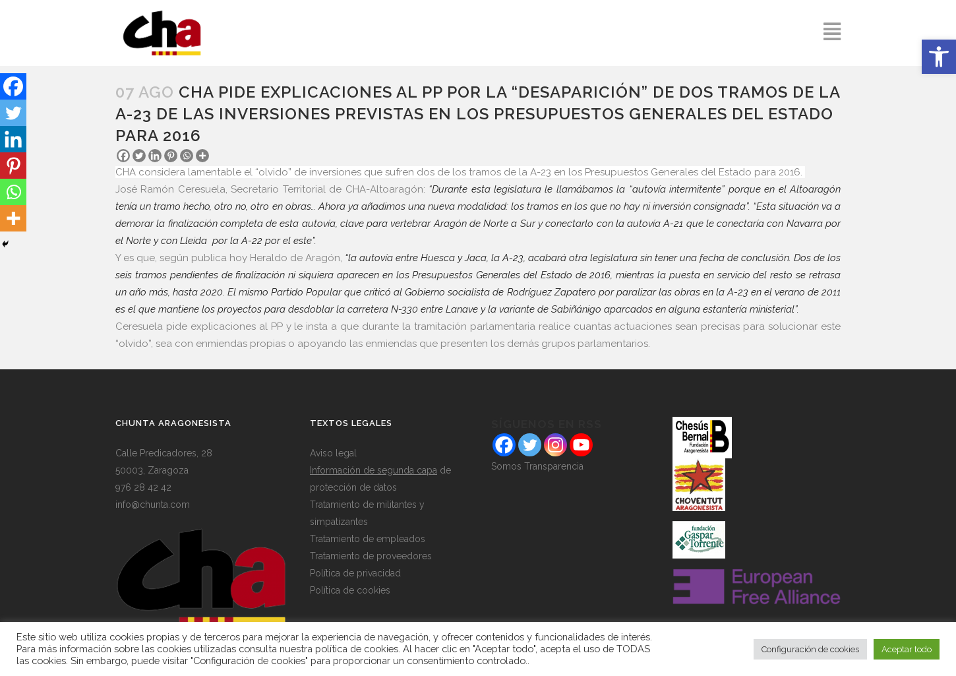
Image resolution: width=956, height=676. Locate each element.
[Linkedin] (155, 155)
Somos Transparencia (537, 466)
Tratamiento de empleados (367, 539)
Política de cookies (350, 590)
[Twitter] (139, 155)
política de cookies (356, 648)
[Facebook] (123, 155)
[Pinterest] (170, 155)
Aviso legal (333, 453)
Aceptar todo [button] (906, 649)
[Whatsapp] (186, 155)
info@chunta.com (152, 504)
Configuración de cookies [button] (810, 649)
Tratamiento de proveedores (371, 556)
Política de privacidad (355, 573)
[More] (202, 155)
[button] (939, 57)
